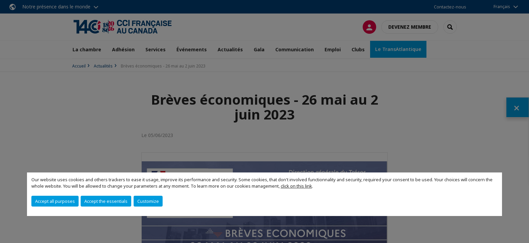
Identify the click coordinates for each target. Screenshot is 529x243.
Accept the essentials (106, 201)
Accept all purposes (55, 201)
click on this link (296, 186)
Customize (148, 201)
